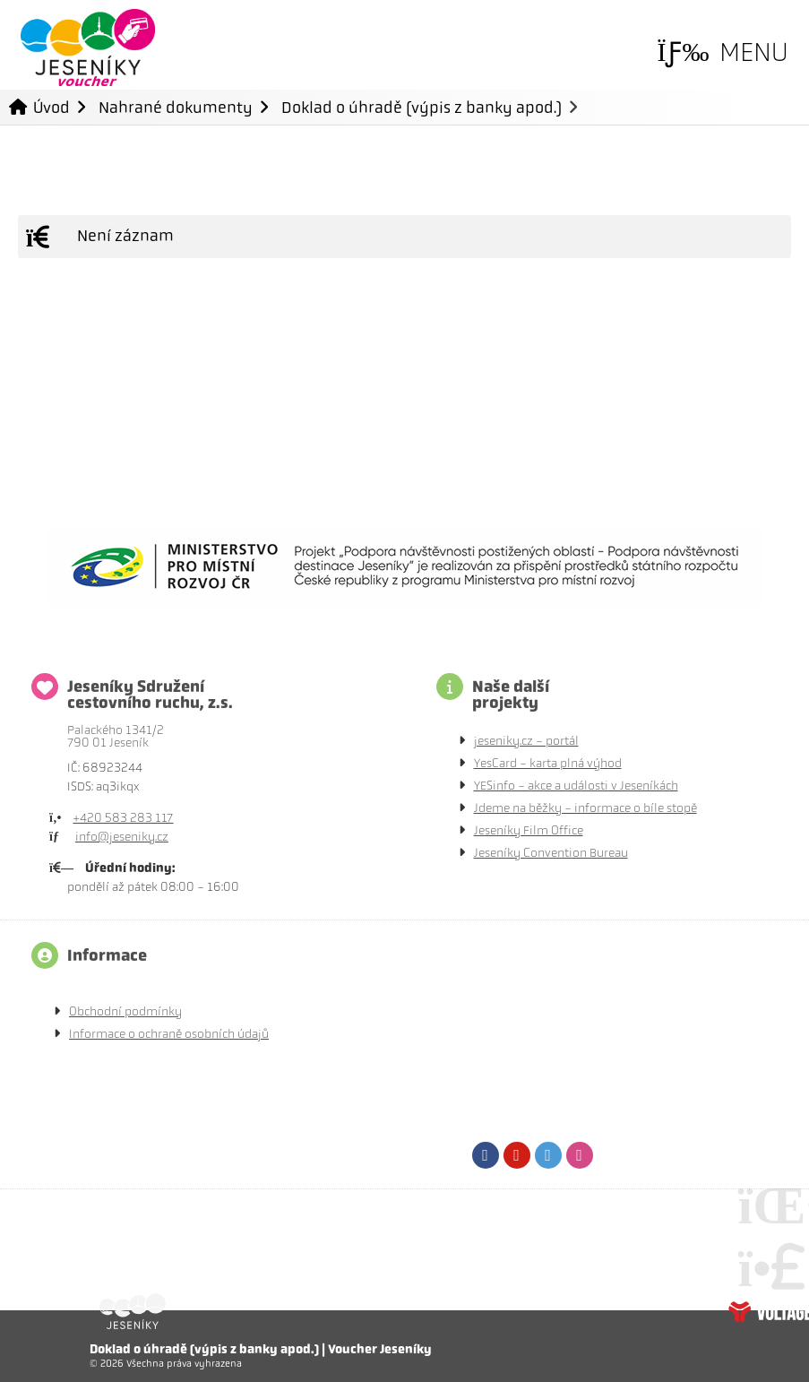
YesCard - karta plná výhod (548, 763)
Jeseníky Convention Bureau (551, 852)
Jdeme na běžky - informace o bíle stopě (585, 808)
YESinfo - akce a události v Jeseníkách (576, 785)
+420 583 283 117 (123, 817)
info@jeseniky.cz (121, 836)
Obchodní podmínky (125, 1011)
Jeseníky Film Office (528, 830)
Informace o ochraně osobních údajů (169, 1033)
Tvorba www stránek (768, 1311)
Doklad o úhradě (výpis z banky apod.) (421, 107)
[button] (722, 52)
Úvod (88, 47)
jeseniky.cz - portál (526, 740)
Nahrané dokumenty (176, 107)
